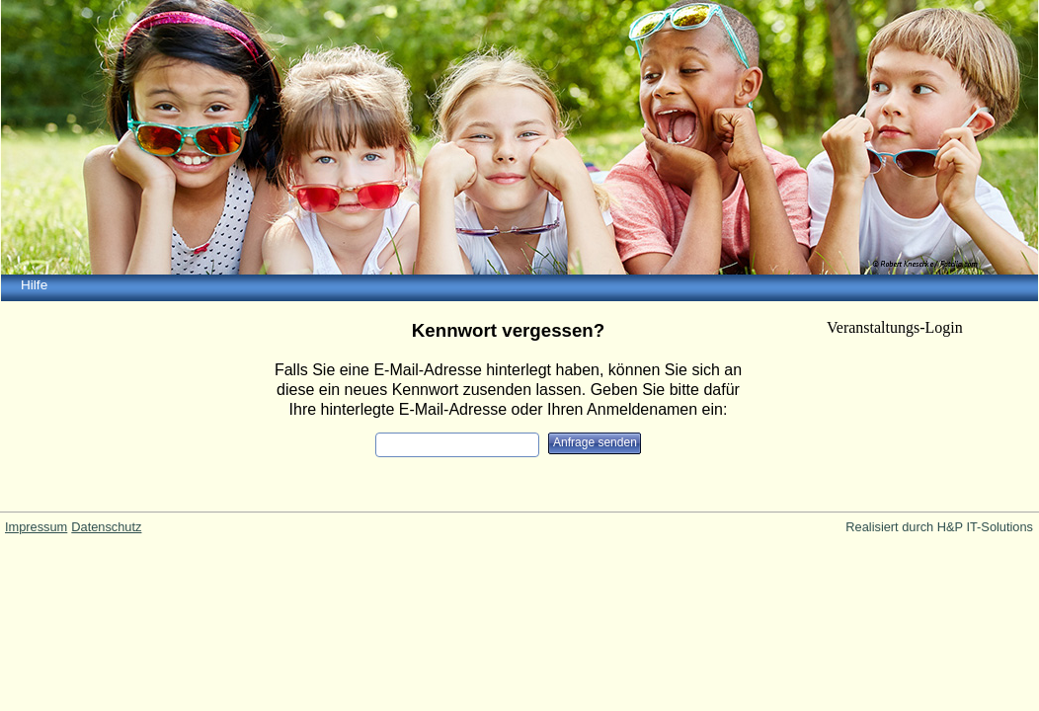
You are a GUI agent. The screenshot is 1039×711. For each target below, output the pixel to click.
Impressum (36, 526)
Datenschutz (106, 526)
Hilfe (34, 284)
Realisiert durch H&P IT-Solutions (939, 526)
